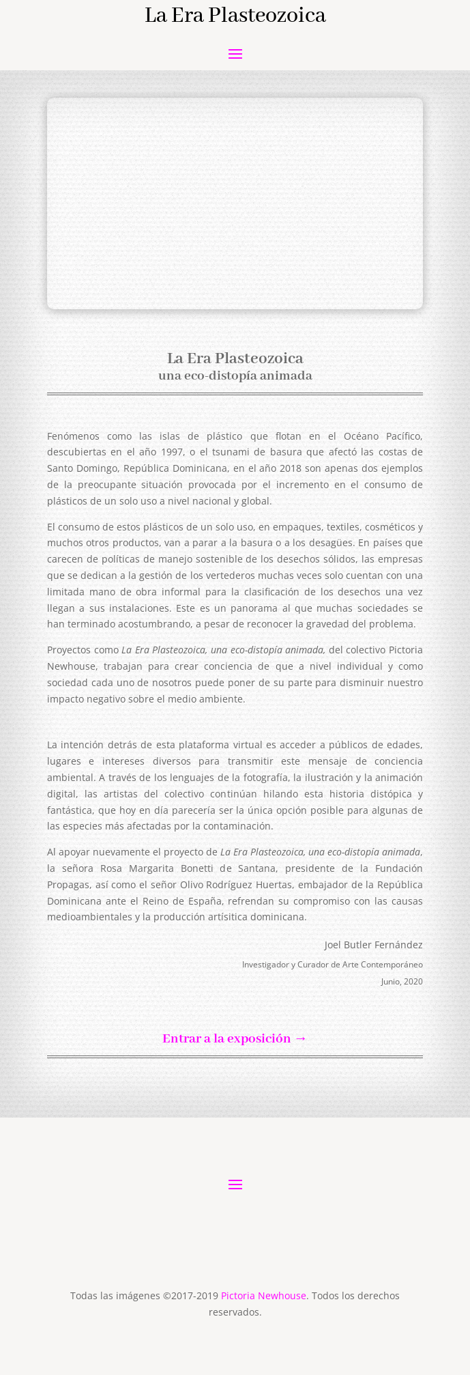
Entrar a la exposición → (235, 1039)
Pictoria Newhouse (263, 1295)
